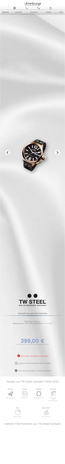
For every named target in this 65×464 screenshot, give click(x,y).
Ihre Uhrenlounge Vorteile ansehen (34, 371)
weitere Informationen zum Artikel (34, 363)
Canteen (38, 12)
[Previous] (7, 152)
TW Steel (22, 12)
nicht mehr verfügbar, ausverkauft (34, 356)
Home (8, 12)
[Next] (57, 152)
